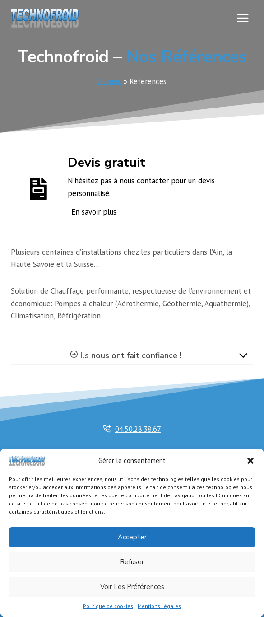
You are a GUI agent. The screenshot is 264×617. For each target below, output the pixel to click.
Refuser (132, 561)
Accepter (132, 537)
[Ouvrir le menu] (242, 18)
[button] (250, 460)
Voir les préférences (132, 586)
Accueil (109, 81)
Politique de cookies (108, 606)
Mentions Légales (159, 606)
